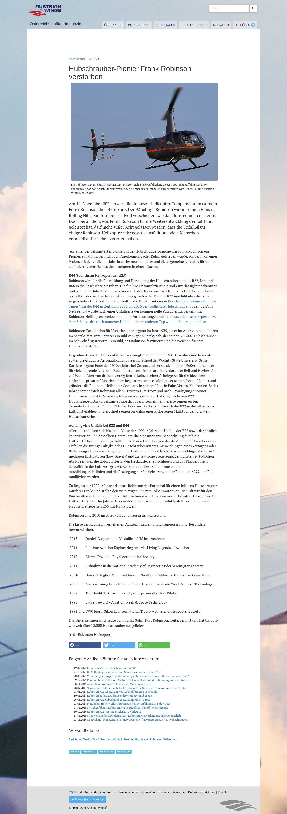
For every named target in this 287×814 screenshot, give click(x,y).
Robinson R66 (124, 751)
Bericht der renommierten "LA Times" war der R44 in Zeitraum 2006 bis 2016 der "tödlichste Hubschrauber (142, 304)
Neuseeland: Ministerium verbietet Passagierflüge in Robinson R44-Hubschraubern (137, 719)
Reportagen (165, 25)
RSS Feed (75, 792)
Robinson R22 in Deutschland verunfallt (111, 668)
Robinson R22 (89, 751)
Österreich (113, 25)
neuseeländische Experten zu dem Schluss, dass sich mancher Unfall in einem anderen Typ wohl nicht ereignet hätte (142, 319)
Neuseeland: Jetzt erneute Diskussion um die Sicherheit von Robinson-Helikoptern (137, 688)
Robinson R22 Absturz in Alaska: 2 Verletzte (114, 711)
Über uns (163, 792)
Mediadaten (147, 792)
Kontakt (222, 792)
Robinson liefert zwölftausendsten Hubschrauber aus (119, 695)
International (139, 25)
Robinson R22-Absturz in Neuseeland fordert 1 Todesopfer (122, 691)
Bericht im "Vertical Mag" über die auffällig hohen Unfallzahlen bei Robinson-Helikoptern (123, 739)
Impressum (178, 792)
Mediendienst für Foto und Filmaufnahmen (111, 792)
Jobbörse (242, 25)
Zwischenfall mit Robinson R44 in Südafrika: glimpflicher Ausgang (127, 707)
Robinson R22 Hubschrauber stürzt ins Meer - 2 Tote (118, 699)
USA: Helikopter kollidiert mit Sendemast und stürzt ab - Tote (124, 672)
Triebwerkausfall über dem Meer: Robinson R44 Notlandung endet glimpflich (134, 715)
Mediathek (221, 25)
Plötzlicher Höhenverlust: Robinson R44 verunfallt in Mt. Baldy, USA (128, 703)
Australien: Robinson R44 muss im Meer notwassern (118, 684)
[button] (85, 645)
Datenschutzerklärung (201, 792)
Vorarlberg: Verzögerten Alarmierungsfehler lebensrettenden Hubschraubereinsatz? (138, 676)
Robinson (74, 751)
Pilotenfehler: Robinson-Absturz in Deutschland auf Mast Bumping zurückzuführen (138, 680)
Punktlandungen (194, 25)
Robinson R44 (106, 751)
